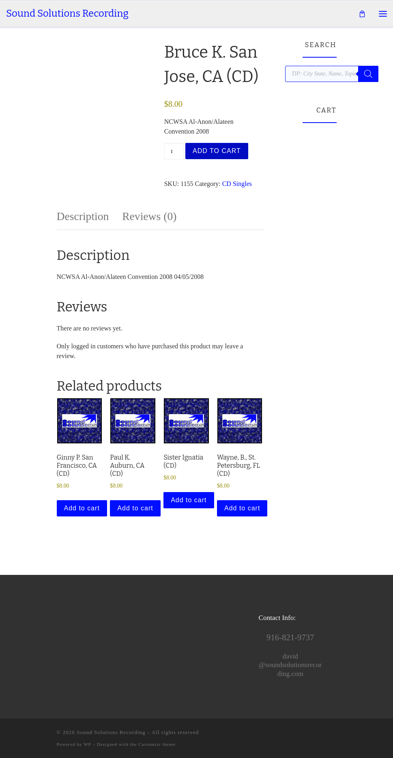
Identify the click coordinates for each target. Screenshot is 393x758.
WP (87, 744)
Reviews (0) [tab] (149, 216)
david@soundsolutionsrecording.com (290, 665)
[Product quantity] (174, 151)
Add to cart (217, 150)
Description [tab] (83, 216)
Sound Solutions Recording (111, 732)
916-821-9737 (290, 637)
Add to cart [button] (82, 508)
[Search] (368, 74)
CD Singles (237, 183)
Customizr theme (157, 744)
